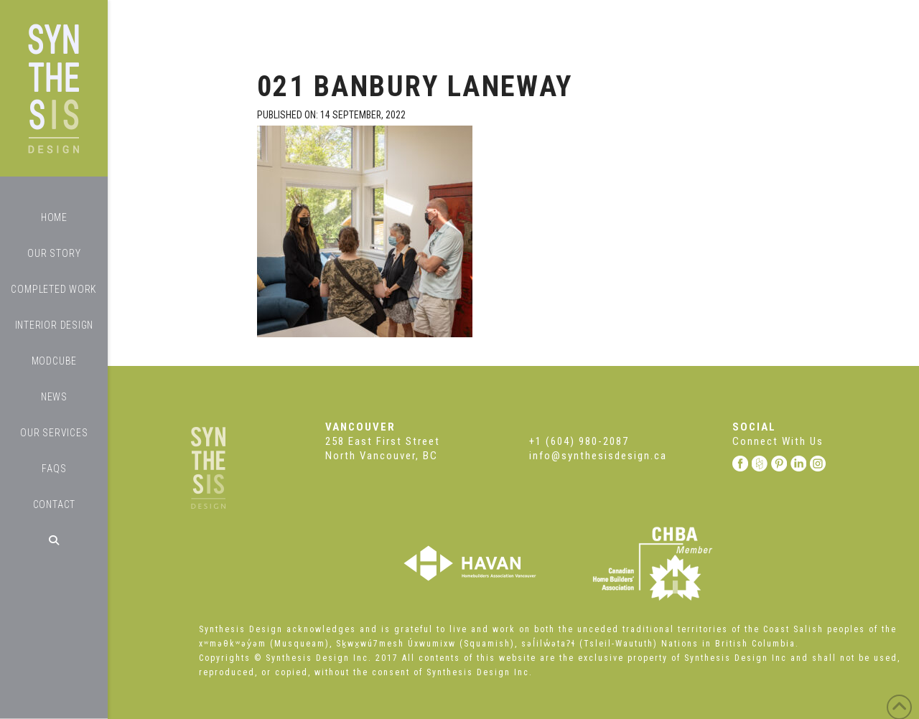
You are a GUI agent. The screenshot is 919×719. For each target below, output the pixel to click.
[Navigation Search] (54, 540)
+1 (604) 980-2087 (579, 441)
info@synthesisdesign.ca (598, 455)
